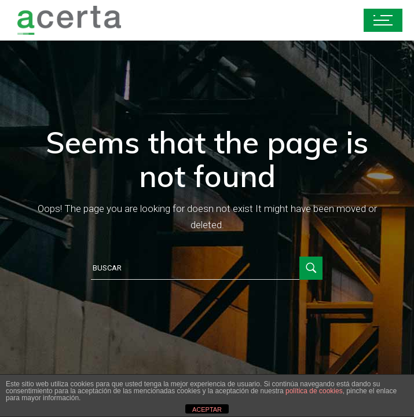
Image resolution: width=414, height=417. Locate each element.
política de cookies (314, 391)
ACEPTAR (207, 409)
